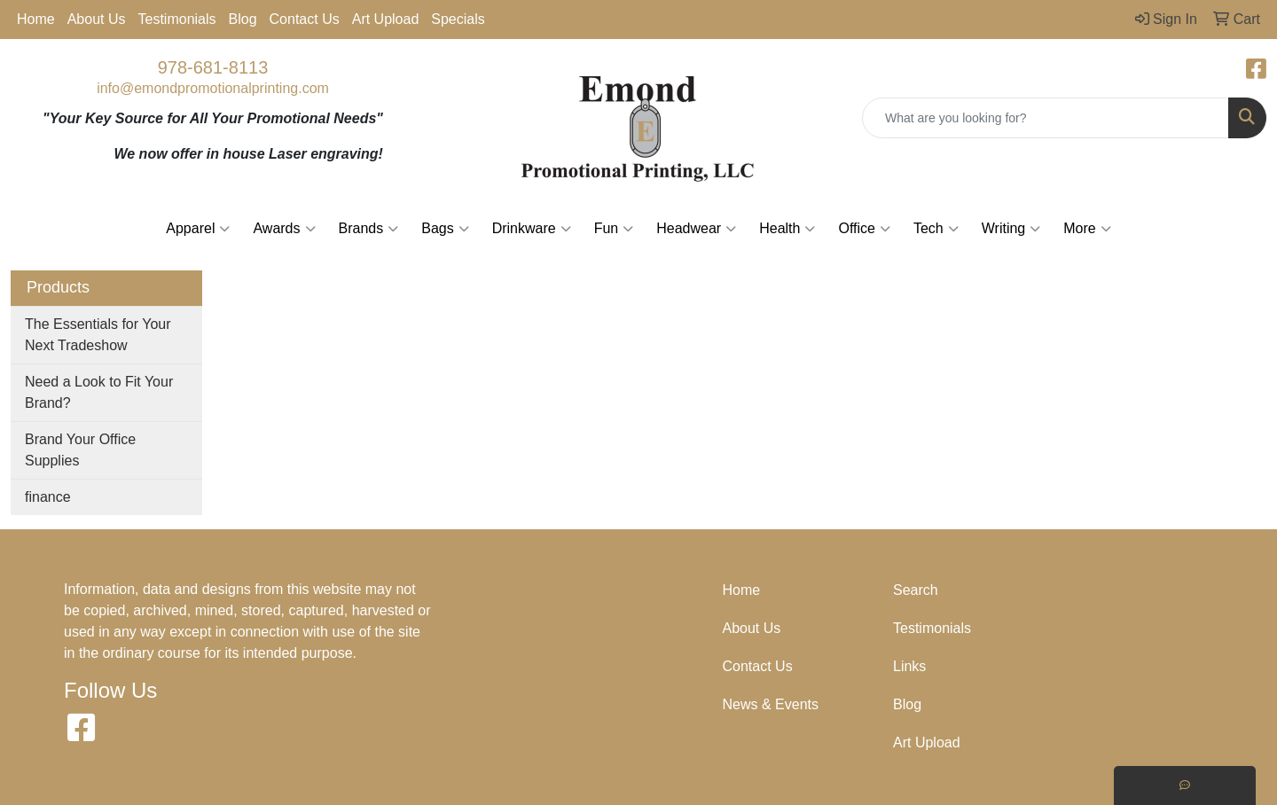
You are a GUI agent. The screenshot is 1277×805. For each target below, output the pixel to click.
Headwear (696, 228)
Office (864, 228)
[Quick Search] (1045, 118)
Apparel (198, 228)
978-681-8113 (213, 67)
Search (915, 590)
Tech (936, 228)
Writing (1011, 228)
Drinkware (531, 228)
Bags (444, 228)
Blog (243, 19)
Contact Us (305, 19)
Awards (284, 228)
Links (909, 666)
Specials (457, 19)
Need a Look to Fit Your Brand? (99, 392)
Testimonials (177, 19)
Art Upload (385, 19)
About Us (96, 19)
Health (787, 228)
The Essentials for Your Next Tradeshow (98, 335)
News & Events (771, 704)
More (1086, 228)
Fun (614, 228)
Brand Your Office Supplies (80, 450)
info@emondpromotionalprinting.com (213, 88)
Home (36, 19)
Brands (369, 228)
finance (48, 496)
